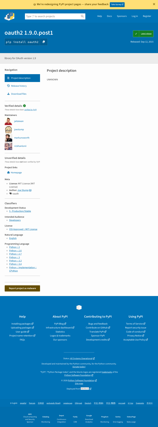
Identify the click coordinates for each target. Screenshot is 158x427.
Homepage (14, 172)
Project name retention (21, 335)
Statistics (60, 331)
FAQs (22, 339)
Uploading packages (21, 327)
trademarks (107, 372)
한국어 (150, 403)
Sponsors (122, 16)
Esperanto (140, 403)
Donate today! (79, 366)
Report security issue (135, 327)
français (32, 403)
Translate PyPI (96, 331)
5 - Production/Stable (20, 211)
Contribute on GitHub (97, 327)
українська (67, 403)
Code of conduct (134, 331)
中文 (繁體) (111, 403)
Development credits (96, 339)
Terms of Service (134, 323)
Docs (109, 16)
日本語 (41, 403)
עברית (130, 403)
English (13, 238)
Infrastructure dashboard (59, 327)
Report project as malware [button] (22, 288)
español (23, 403)
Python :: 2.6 (15, 250)
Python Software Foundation (77, 375)
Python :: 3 (14, 257)
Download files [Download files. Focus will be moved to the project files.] (16, 94)
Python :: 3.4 (15, 264)
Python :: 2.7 (15, 254)
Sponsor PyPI (98, 335)
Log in (135, 16)
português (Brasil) (54, 403)
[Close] (154, 4)
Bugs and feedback (98, 323)
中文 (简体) (98, 403)
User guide (21, 331)
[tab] (22, 78)
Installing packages (21, 323)
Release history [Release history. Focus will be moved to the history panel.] (17, 86)
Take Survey (116, 4)
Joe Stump (23, 190)
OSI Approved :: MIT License (23, 229)
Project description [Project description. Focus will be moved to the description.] (19, 78)
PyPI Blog (59, 323)
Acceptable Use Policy (134, 339)
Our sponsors (60, 339)
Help (99, 16)
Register (147, 16)
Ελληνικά (78, 403)
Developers (15, 220)
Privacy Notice (134, 335)
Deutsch (88, 403)
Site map (79, 383)
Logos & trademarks (60, 335)
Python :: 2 (14, 247)
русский (121, 403)
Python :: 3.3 (15, 260)
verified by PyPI (30, 109)
